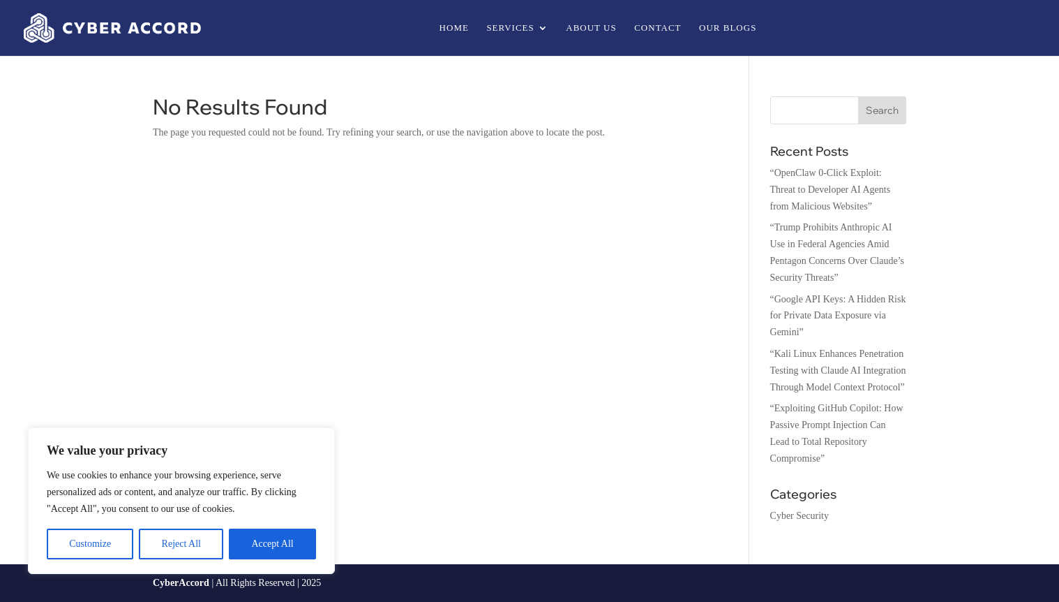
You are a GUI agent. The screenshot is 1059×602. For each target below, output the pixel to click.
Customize (90, 543)
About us (591, 28)
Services (510, 28)
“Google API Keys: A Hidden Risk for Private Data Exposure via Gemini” (838, 316)
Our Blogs (727, 28)
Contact (657, 28)
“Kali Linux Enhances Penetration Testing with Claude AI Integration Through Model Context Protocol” (838, 370)
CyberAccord (181, 583)
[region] (181, 500)
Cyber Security (799, 516)
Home (454, 28)
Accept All (272, 543)
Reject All (181, 543)
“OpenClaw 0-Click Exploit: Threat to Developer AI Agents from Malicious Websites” (830, 190)
